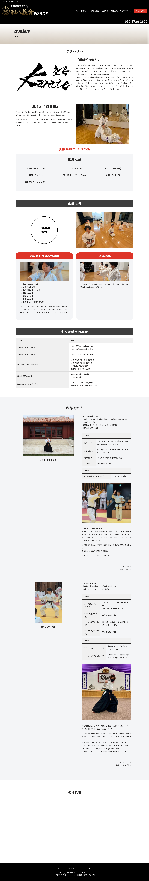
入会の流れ (124, 10)
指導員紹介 (95, 10)
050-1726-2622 (136, 21)
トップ (76, 10)
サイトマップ (62, 868)
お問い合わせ (140, 11)
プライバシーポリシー (84, 868)
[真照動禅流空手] (25, 11)
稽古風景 (114, 10)
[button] (130, 11)
